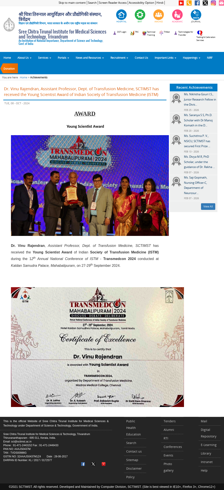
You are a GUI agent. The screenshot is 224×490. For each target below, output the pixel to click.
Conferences (173, 447)
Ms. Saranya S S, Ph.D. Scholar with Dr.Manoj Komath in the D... (198, 120)
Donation (9, 68)
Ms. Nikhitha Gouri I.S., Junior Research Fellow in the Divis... (200, 99)
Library (206, 453)
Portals (63, 57)
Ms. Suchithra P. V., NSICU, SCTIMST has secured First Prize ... (197, 141)
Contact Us (141, 57)
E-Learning (209, 445)
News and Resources (90, 57)
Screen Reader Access (113, 3)
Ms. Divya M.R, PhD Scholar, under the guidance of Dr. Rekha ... (199, 162)
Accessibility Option (141, 3)
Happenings (191, 57)
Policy (130, 477)
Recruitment (119, 57)
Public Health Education (133, 427)
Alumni (169, 430)
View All (208, 206)
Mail (204, 421)
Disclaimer (134, 468)
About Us (25, 57)
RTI (166, 438)
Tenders (170, 421)
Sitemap (132, 460)
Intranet (207, 462)
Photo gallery (168, 467)
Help (204, 470)
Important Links (165, 57)
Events (168, 455)
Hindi (159, 3)
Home (7, 57)
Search (92, 3)
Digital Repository (208, 433)
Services (44, 57)
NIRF (209, 57)
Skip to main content (72, 3)
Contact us (134, 451)
